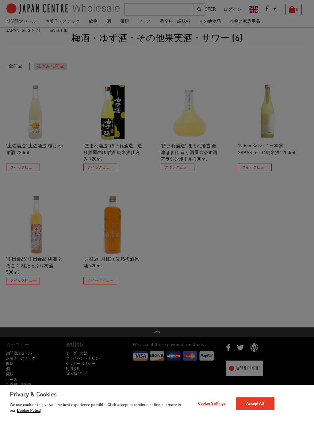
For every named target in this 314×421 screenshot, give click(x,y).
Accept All (255, 403)
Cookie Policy (28, 411)
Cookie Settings (212, 403)
